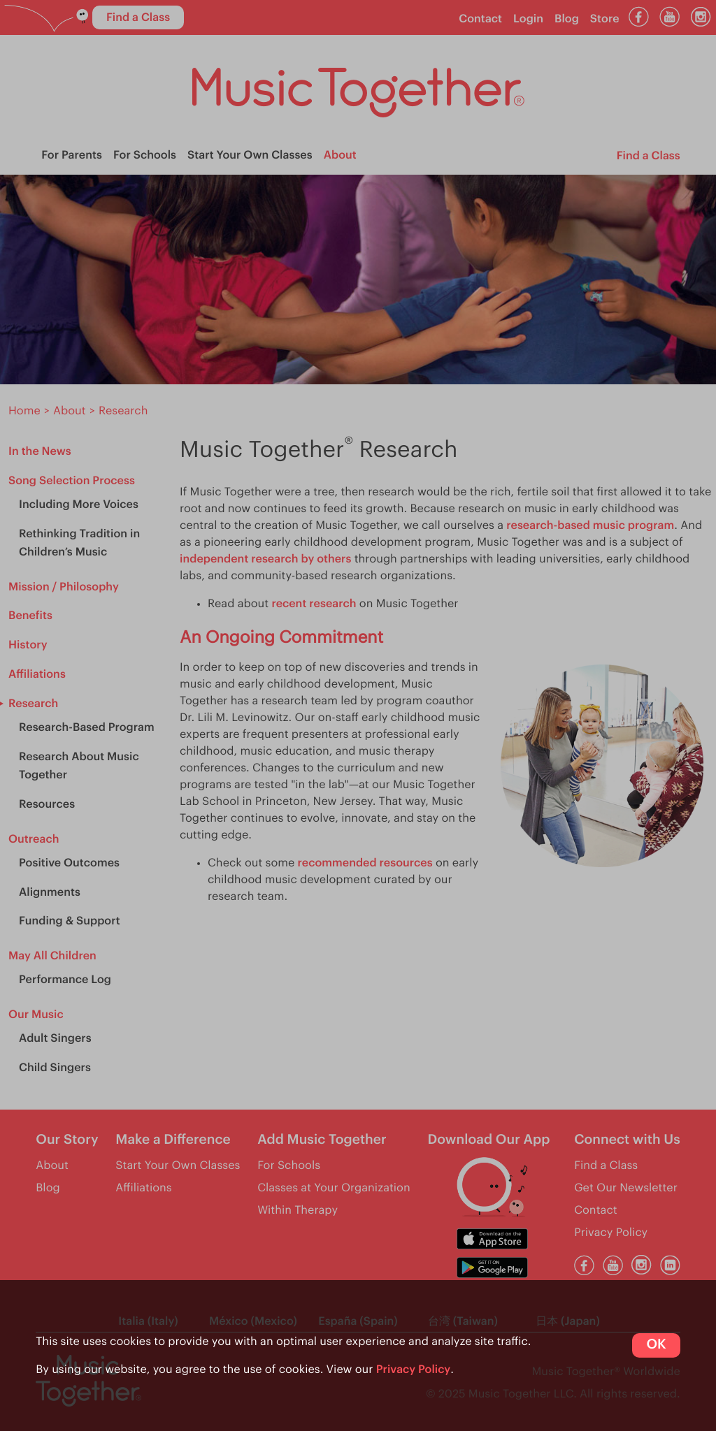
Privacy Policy (413, 1369)
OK (656, 1344)
